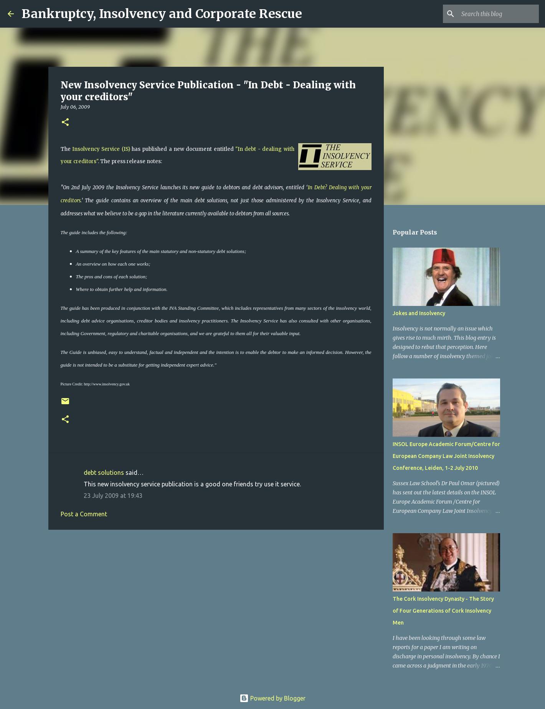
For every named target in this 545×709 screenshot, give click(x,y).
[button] (65, 122)
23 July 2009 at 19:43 (113, 495)
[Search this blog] (498, 14)
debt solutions (104, 472)
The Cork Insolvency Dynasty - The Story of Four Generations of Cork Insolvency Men (443, 611)
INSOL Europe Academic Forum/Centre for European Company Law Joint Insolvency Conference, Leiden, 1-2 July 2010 (446, 456)
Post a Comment (84, 514)
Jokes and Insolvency (419, 313)
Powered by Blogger (272, 698)
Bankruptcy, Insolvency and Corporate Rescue (161, 13)
